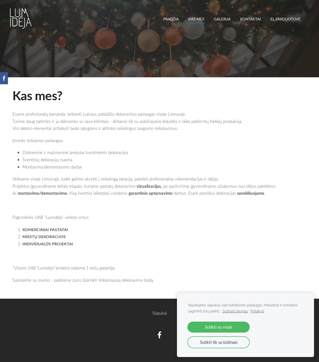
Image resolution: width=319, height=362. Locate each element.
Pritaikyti (257, 310)
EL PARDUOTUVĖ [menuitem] (285, 18)
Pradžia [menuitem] (171, 18)
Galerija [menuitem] (222, 18)
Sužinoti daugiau (235, 310)
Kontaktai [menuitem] (250, 18)
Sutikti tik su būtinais (219, 342)
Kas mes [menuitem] (196, 18)
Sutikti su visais (218, 327)
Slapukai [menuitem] (159, 313)
